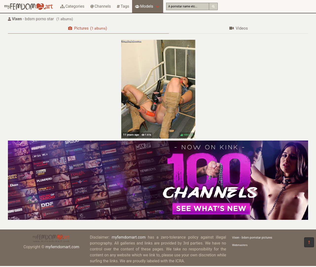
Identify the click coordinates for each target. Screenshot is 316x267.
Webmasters (240, 245)
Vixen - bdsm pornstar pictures (252, 237)
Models (144, 6)
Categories (72, 6)
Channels (100, 6)
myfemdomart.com (62, 247)
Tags (123, 6)
